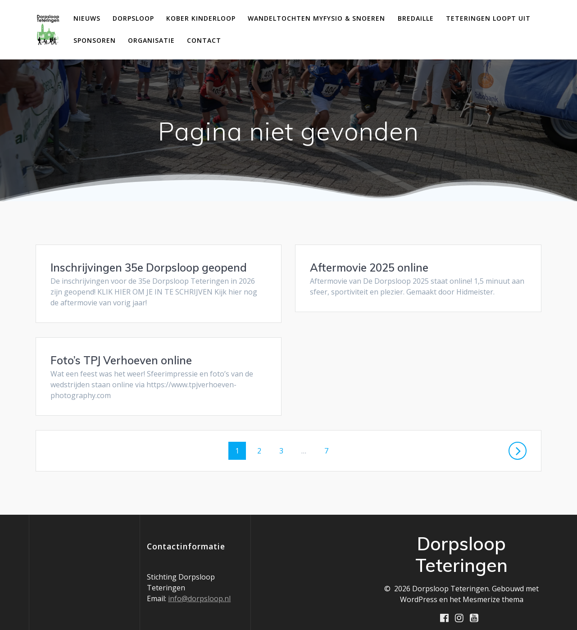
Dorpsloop (133, 18)
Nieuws (86, 18)
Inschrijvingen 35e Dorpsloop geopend (148, 267)
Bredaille (416, 18)
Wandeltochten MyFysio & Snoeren (316, 18)
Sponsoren (94, 40)
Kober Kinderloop (201, 18)
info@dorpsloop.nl (199, 588)
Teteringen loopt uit (488, 18)
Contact (204, 40)
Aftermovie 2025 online (369, 267)
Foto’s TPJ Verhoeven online (380, 349)
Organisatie (151, 40)
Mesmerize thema (493, 589)
